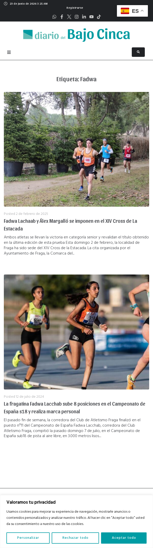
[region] (76, 521)
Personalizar (28, 538)
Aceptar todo (124, 538)
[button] (74, 7)
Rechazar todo (75, 538)
